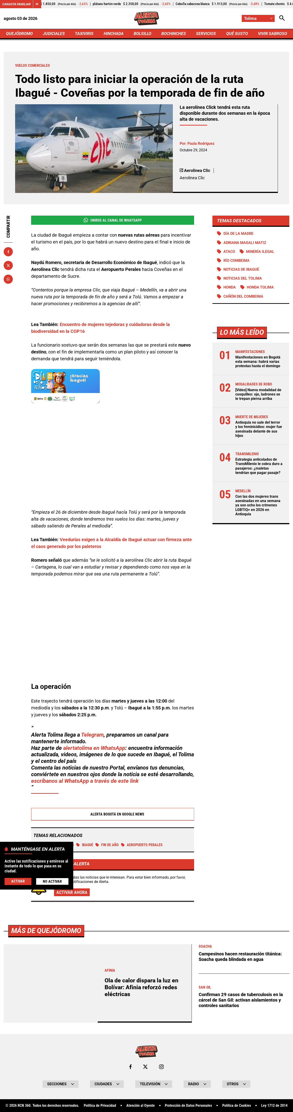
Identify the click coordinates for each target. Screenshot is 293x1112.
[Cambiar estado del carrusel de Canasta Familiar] (37, 4)
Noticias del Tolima (242, 278)
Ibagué (84, 845)
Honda (229, 287)
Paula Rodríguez (200, 143)
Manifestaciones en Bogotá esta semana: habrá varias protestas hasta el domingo (257, 361)
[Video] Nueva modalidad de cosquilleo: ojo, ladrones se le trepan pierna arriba (258, 394)
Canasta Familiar (16, 4)
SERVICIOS (206, 33)
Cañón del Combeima (243, 296)
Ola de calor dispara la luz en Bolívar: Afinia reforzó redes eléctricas (141, 987)
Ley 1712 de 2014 (274, 1105)
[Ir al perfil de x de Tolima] (145, 1066)
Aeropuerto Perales (142, 845)
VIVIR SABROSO (272, 33)
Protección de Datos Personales (188, 1105)
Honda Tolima (260, 287)
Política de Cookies (236, 1105)
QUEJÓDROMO (19, 33)
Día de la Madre (238, 233)
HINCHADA (114, 33)
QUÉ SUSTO (237, 33)
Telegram (92, 735)
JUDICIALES (54, 33)
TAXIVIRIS (84, 33)
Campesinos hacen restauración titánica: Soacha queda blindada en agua (240, 956)
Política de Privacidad (100, 1105)
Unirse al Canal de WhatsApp (112, 220)
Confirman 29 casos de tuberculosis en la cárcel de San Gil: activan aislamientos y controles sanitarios (241, 1000)
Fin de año (107, 845)
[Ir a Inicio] (146, 18)
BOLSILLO (142, 33)
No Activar (52, 881)
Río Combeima (236, 260)
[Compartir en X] (8, 265)
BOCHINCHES (173, 33)
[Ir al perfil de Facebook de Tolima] (130, 1066)
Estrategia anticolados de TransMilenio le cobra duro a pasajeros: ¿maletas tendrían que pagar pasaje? (258, 466)
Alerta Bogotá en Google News (112, 814)
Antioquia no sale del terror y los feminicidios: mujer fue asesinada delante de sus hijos (258, 429)
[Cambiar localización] (258, 18)
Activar (18, 881)
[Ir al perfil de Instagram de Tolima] (161, 1066)
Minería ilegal (260, 251)
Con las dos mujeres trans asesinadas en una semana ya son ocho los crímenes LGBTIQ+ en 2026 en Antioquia (257, 505)
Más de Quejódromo (46, 931)
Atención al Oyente (140, 1105)
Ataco (229, 251)
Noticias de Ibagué (241, 269)
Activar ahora (71, 892)
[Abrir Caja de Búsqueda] (282, 18)
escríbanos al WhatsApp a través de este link (84, 781)
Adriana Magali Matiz (244, 243)
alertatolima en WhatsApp (94, 748)
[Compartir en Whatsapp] (8, 279)
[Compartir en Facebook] (8, 251)
